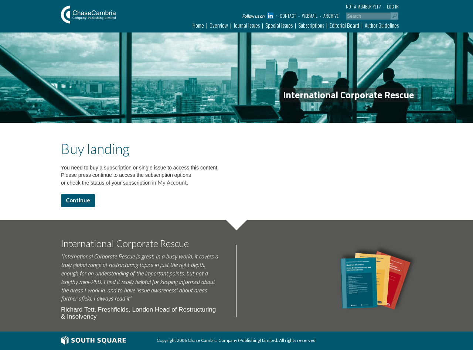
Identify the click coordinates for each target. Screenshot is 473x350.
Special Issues (279, 25)
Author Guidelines (382, 25)
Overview (219, 25)
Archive (330, 15)
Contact (288, 15)
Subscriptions (311, 25)
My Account (171, 182)
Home (198, 25)
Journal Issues (247, 25)
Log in (393, 6)
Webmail (309, 15)
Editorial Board (344, 25)
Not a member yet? (363, 6)
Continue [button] (78, 200)
